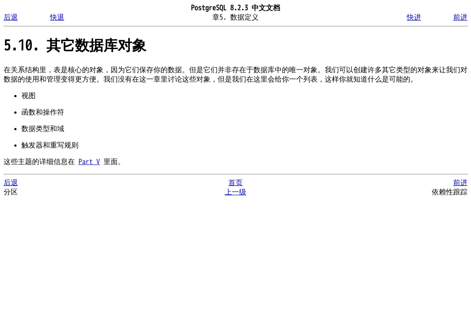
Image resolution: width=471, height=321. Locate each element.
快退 (57, 17)
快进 (414, 17)
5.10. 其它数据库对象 (75, 46)
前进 (460, 17)
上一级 (235, 192)
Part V (89, 162)
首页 (235, 183)
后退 (11, 17)
